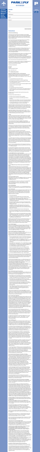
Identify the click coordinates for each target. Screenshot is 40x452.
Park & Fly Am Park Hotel (4, 13)
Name (9, 11)
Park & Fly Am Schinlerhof (4, 11)
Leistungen (3, 9)
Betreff (9, 17)
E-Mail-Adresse (10, 14)
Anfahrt (2, 15)
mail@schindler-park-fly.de (14, 71)
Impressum (3, 16)
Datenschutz (3, 17)
